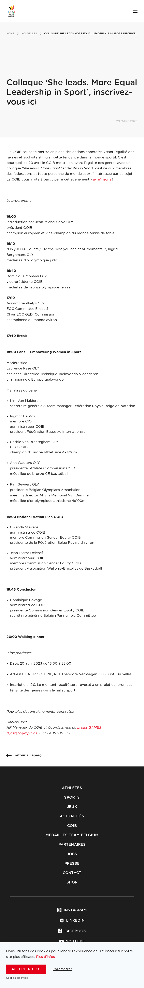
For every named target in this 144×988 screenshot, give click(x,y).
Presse (72, 864)
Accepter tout (26, 969)
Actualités (72, 816)
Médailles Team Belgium (72, 835)
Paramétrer (62, 969)
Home (10, 33)
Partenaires (72, 845)
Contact (72, 873)
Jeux (72, 807)
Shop (72, 882)
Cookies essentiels (17, 978)
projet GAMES (89, 727)
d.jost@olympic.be (22, 733)
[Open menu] (135, 11)
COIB (72, 826)
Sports (72, 797)
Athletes (72, 788)
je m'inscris (102, 179)
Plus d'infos (45, 956)
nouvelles (29, 33)
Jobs (72, 854)
